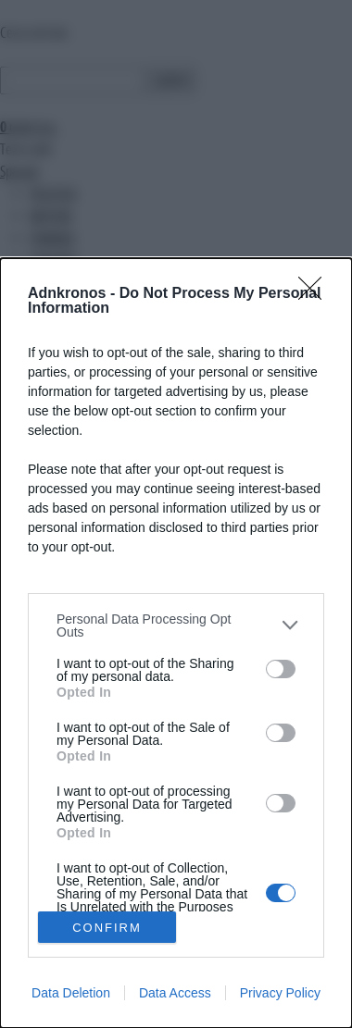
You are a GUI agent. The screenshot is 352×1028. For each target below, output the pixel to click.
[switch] (280, 669)
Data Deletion (70, 992)
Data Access (175, 992)
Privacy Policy (280, 992)
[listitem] (176, 625)
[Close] (315, 294)
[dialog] (176, 643)
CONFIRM (107, 928)
